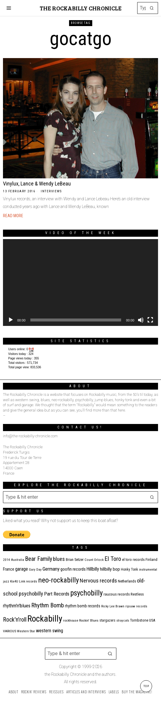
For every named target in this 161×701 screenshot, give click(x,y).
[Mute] (141, 320)
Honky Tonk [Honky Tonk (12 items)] (129, 569)
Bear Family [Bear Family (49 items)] (38, 558)
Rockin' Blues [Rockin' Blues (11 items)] (89, 620)
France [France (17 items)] (8, 569)
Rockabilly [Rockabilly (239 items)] (44, 619)
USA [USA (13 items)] (152, 620)
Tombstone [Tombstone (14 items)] (139, 620)
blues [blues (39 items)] (59, 559)
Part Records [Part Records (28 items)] (56, 594)
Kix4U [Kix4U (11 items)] (14, 581)
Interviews (51, 191)
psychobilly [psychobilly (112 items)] (86, 593)
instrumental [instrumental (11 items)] (148, 569)
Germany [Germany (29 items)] (51, 569)
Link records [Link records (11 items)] (28, 581)
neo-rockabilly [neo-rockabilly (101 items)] (58, 580)
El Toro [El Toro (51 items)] (112, 558)
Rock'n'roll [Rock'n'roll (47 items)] (14, 619)
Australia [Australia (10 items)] (17, 560)
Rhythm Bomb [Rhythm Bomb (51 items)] (47, 605)
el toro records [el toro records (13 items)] (133, 559)
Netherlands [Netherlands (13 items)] (127, 581)
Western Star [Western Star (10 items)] (26, 631)
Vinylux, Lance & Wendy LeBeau (37, 183)
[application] (80, 282)
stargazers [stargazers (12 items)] (107, 620)
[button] (152, 8)
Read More (13, 215)
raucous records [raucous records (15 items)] (117, 594)
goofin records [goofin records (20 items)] (73, 569)
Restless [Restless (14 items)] (137, 594)
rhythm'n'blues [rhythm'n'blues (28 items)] (16, 606)
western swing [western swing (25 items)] (49, 630)
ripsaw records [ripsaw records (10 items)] (136, 606)
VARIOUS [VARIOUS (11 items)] (9, 631)
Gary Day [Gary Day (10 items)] (35, 570)
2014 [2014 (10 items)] (6, 560)
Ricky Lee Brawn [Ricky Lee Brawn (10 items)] (112, 606)
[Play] (11, 320)
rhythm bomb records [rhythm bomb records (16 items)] (82, 606)
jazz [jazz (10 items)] (6, 581)
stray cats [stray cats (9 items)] (122, 620)
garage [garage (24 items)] (21, 569)
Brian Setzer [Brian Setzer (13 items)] (75, 559)
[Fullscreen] (150, 320)
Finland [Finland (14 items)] (151, 559)
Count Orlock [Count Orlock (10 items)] (94, 560)
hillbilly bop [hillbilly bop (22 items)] (110, 569)
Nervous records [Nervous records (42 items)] (98, 580)
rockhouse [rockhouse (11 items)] (70, 620)
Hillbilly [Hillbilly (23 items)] (93, 569)
